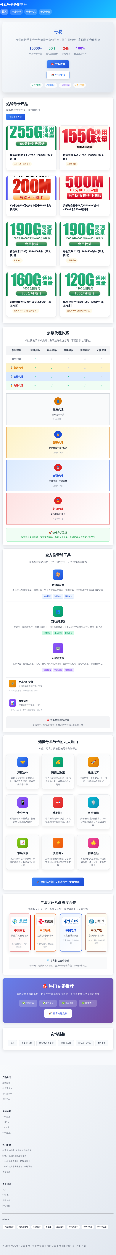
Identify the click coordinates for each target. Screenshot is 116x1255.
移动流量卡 (7, 1093)
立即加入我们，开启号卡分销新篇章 (58, 882)
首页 (4, 11)
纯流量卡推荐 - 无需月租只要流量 (16, 1150)
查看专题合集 (58, 1014)
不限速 (48, 1227)
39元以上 (6, 1133)
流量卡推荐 (26, 1043)
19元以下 (6, 1117)
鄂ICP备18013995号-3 (74, 1246)
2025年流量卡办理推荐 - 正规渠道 (17, 1166)
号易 (12, 1043)
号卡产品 (31, 11)
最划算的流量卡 (46, 1043)
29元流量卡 (73, 1227)
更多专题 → (7, 1172)
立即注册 (58, 64)
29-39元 (5, 1127)
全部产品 (6, 1099)
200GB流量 (101, 1227)
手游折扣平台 (84, 1043)
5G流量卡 (37, 1227)
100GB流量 (87, 1227)
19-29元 (5, 1122)
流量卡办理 (66, 1043)
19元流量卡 (9, 1227)
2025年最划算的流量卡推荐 (14, 1156)
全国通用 (60, 1227)
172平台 (102, 1043)
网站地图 (6, 1206)
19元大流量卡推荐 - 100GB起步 (16, 1161)
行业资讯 (16, 11)
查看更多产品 (15, 117)
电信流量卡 (7, 1088)
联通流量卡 (7, 1083)
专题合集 (45, 11)
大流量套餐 (23, 1227)
